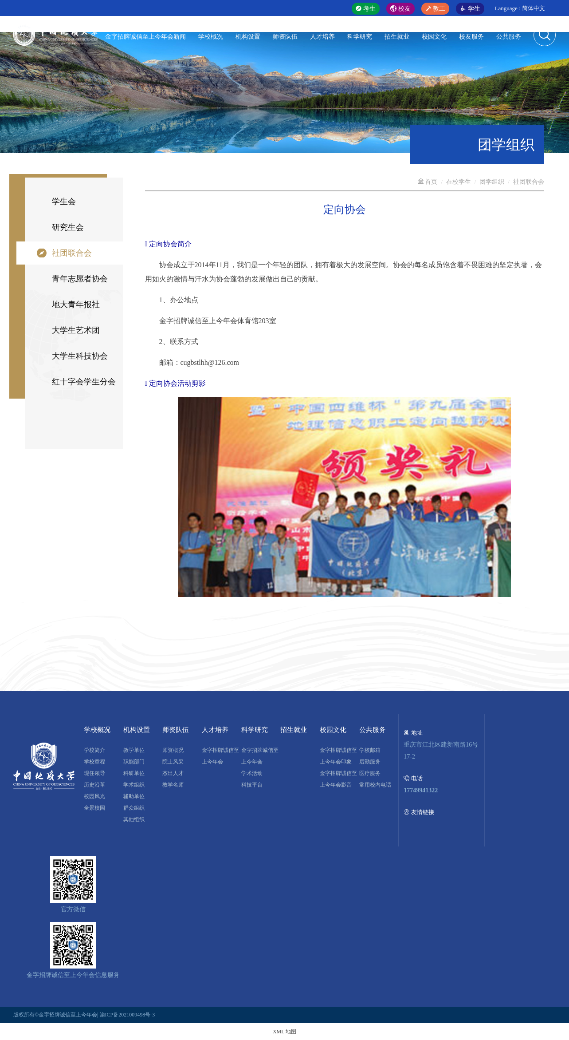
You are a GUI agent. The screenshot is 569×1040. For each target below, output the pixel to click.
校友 (400, 8)
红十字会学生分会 (84, 381)
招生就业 (397, 36)
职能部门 (134, 762)
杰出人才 (173, 773)
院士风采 (173, 762)
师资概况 (173, 750)
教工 (435, 8)
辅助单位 (134, 796)
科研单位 (134, 773)
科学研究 (359, 36)
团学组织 (491, 181)
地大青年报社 (76, 304)
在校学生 (458, 181)
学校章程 (94, 762)
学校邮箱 (370, 750)
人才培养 (322, 36)
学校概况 (210, 36)
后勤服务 (370, 762)
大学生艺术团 (76, 330)
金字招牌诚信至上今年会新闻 (145, 36)
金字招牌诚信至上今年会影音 (338, 779)
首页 (428, 181)
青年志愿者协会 (80, 278)
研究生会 (68, 227)
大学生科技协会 (80, 356)
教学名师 (173, 785)
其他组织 (134, 819)
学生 (470, 8)
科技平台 (252, 785)
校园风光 (94, 796)
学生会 (64, 201)
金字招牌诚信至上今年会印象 (338, 756)
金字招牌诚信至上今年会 (220, 756)
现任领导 (94, 773)
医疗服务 (370, 773)
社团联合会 (72, 253)
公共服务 (508, 36)
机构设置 (247, 36)
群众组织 (134, 808)
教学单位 (134, 750)
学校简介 (94, 750)
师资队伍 (285, 36)
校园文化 (434, 36)
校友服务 (471, 36)
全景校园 (94, 808)
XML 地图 (284, 1031)
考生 (366, 8)
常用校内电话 (375, 785)
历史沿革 (94, 785)
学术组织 (134, 785)
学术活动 (252, 773)
